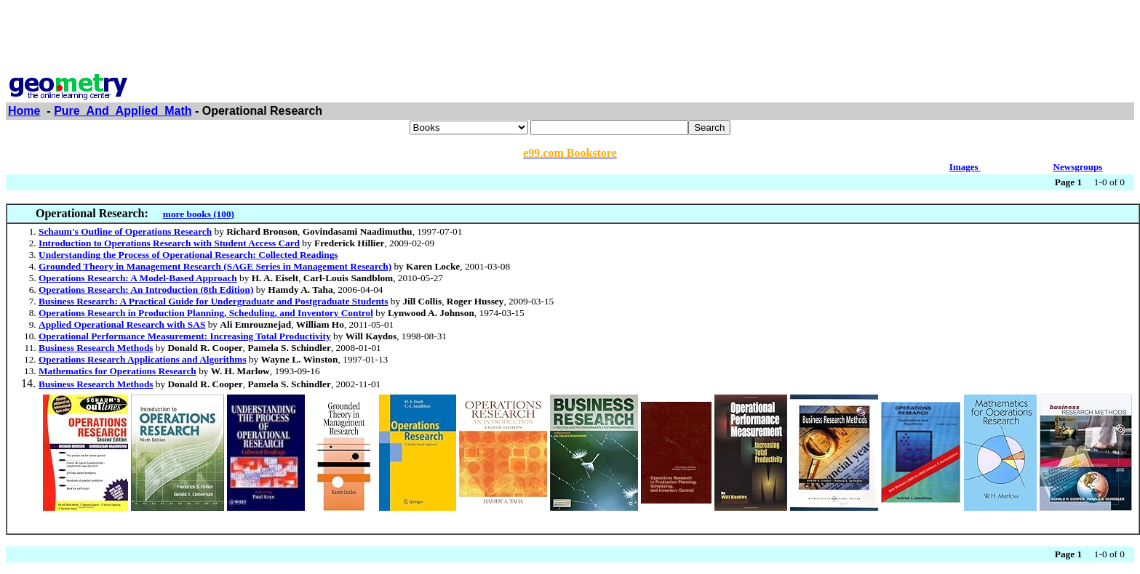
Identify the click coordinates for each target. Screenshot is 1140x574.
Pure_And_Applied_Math (122, 111)
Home (24, 111)
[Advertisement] (570, 38)
